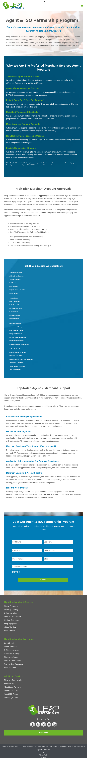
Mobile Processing (11, 605)
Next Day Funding (11, 609)
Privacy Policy (43, 754)
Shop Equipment (10, 623)
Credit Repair (9, 642)
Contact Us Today (11, 689)
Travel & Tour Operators (13, 663)
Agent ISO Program (11, 693)
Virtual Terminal (10, 626)
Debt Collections (10, 645)
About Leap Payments (12, 686)
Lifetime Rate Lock (11, 619)
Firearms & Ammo (11, 656)
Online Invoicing (10, 612)
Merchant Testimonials (12, 679)
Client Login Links (11, 696)
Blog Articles (9, 682)
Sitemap (43, 756)
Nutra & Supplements (12, 659)
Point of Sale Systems (12, 615)
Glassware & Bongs (11, 652)
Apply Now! (43, 731)
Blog (43, 751)
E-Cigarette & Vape (11, 649)
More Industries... (11, 666)
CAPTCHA (16, 572)
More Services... (10, 629)
